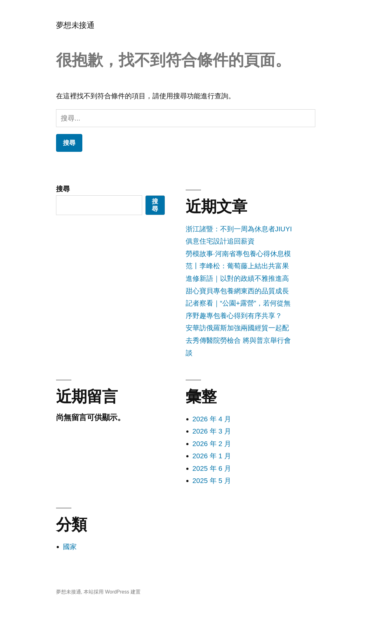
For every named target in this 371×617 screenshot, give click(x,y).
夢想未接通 (75, 25)
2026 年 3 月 (212, 431)
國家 (70, 547)
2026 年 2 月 (212, 444)
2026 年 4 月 (212, 419)
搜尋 (63, 189)
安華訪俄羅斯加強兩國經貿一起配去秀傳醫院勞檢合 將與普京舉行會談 (238, 340)
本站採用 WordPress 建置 (112, 591)
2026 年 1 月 (212, 456)
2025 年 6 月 (212, 468)
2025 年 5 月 (212, 481)
